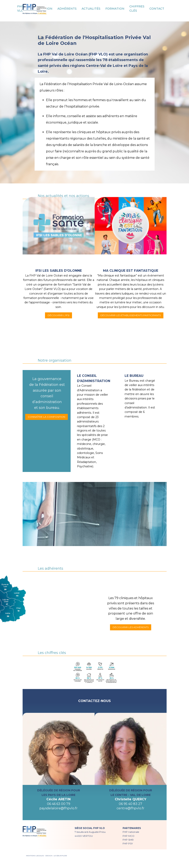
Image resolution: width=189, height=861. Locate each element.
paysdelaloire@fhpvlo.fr (58, 808)
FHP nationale (131, 831)
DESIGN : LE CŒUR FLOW (56, 856)
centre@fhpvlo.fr (130, 808)
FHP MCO (128, 835)
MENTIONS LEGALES (35, 856)
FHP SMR (128, 839)
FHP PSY (128, 843)
